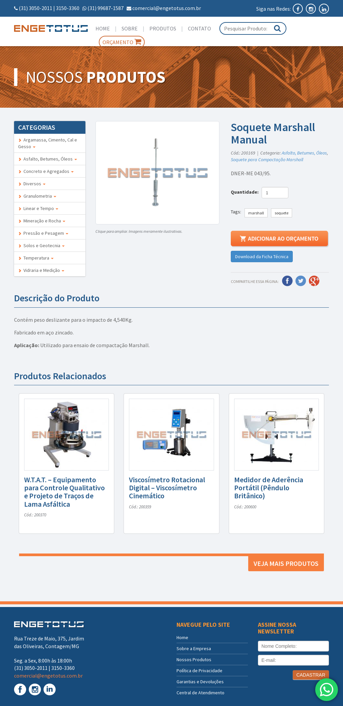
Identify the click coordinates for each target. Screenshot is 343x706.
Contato (199, 28)
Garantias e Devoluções (200, 682)
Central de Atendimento (200, 693)
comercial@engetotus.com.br (166, 8)
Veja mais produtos (286, 563)
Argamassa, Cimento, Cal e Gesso (47, 143)
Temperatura (36, 258)
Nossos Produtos (194, 660)
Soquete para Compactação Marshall (267, 160)
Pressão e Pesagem (43, 233)
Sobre (130, 28)
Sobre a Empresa (194, 648)
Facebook (287, 281)
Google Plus (314, 281)
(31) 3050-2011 (35, 8)
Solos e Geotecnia (41, 245)
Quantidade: (246, 192)
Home (102, 28)
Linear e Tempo (38, 208)
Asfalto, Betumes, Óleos (47, 159)
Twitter (300, 281)
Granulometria (37, 196)
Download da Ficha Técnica (261, 257)
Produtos (162, 28)
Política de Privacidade (199, 671)
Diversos (32, 184)
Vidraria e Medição (41, 270)
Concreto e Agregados (46, 171)
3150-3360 (67, 8)
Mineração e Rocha (41, 221)
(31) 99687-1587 (105, 8)
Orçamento (121, 41)
